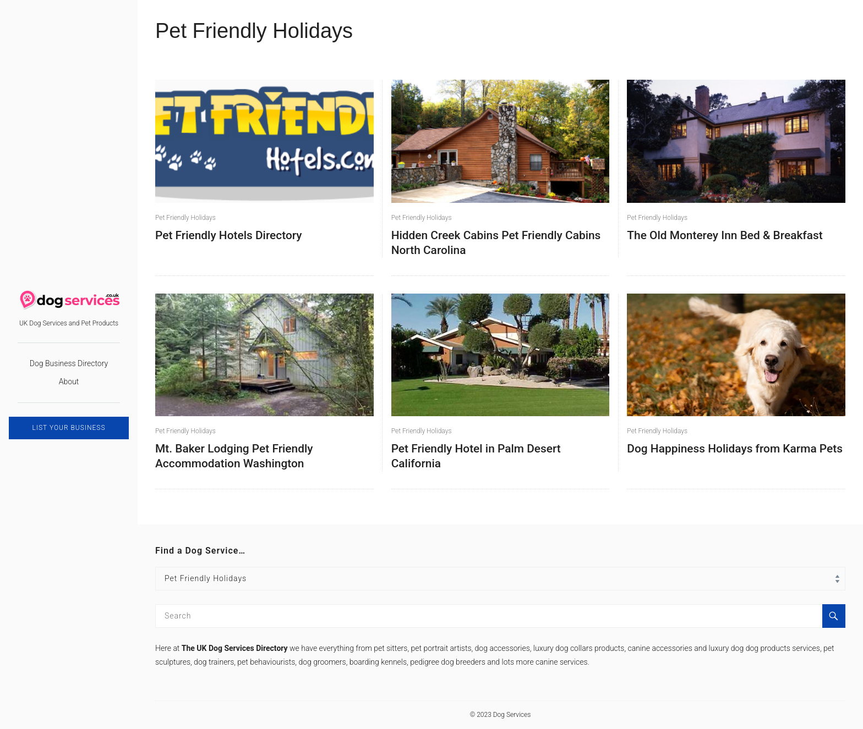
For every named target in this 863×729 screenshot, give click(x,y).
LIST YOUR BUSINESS (68, 428)
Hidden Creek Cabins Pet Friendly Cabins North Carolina (496, 243)
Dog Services (512, 715)
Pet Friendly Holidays (185, 218)
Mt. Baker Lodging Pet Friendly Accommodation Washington (234, 456)
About (69, 381)
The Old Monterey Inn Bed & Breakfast (724, 235)
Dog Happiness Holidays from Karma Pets (735, 448)
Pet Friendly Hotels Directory (228, 235)
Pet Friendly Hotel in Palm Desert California (476, 456)
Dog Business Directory (69, 363)
